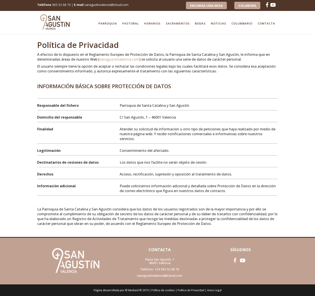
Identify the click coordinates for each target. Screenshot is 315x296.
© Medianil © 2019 (137, 290)
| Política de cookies (162, 290)
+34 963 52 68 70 (166, 269)
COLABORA (247, 5)
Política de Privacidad (191, 290)
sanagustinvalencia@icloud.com (107, 5)
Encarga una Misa (206, 5)
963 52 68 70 (61, 5)
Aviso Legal (214, 290)
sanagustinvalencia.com (119, 59)
